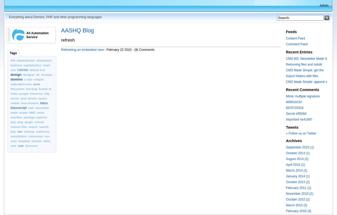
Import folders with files (302, 76)
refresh (39, 122)
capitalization (32, 65)
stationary (42, 131)
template (24, 141)
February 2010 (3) (298, 211)
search (33, 126)
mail (31, 107)
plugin (28, 122)
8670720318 (295, 108)
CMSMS (22, 70)
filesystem (17, 89)
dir (38, 74)
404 (13, 60)
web (21, 145)
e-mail (28, 79)
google (24, 93)
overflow (16, 117)
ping (20, 122)
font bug (31, 89)
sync (14, 141)
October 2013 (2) (298, 182)
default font (37, 70)
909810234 (294, 102)
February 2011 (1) (298, 188)
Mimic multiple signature (303, 96)
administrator (26, 60)
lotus (44, 103)
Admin (324, 5)
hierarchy (36, 93)
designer (29, 74)
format (43, 89)
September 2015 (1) (300, 147)
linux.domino (30, 103)
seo (19, 131)
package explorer (35, 117)
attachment (44, 60)
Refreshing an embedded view (82, 50)
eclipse (39, 79)
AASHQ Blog (77, 30)
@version (31, 145)
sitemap (29, 131)
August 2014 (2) (297, 159)
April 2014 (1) (295, 165)
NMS (32, 112)
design (16, 75)
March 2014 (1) (296, 170)
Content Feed (295, 38)
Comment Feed (297, 44)
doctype (46, 74)
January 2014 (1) (298, 176)
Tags (13, 53)
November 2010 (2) (299, 194)
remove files (19, 126)
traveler (37, 141)
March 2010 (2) (296, 205)
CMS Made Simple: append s (306, 82)
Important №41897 (299, 119)
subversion (35, 136)
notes (40, 112)
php (13, 122)
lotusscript (19, 108)
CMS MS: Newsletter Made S (306, 59)
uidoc (47, 141)
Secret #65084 (296, 114)
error (36, 84)
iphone (32, 98)
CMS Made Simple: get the (305, 70)
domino (17, 79)
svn (47, 136)
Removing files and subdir (304, 64)
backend (16, 65)
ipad (23, 98)
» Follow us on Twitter (301, 133)
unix (13, 145)
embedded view (21, 84)
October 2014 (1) (298, 153)
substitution (19, 136)
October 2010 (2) (298, 199)
